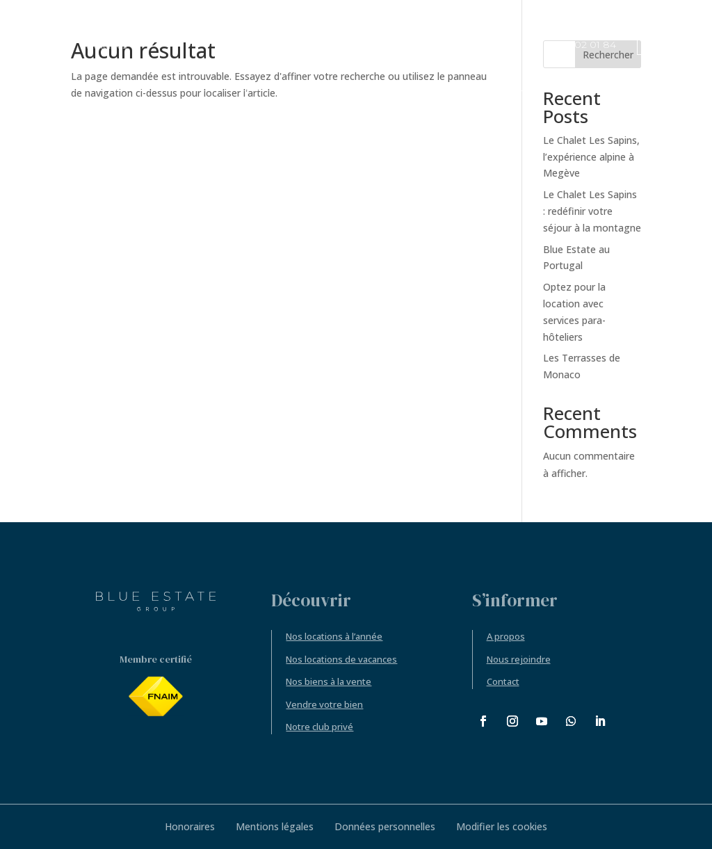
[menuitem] (657, 44)
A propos (506, 636)
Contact (503, 681)
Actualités (104, 45)
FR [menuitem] (648, 46)
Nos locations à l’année (334, 636)
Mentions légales (275, 826)
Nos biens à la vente (328, 681)
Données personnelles (384, 826)
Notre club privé (319, 726)
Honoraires (190, 826)
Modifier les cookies (501, 826)
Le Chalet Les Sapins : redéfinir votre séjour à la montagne (592, 211)
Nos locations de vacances (341, 659)
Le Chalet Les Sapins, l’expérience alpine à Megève (591, 157)
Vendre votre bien (324, 704)
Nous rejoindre (519, 659)
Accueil (51, 45)
